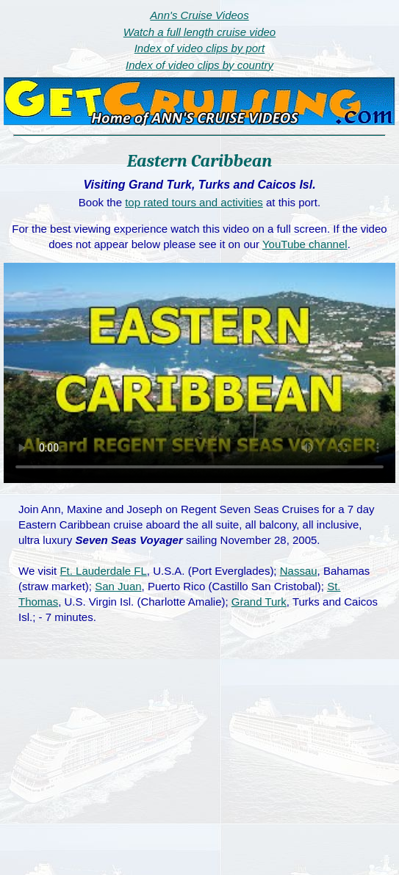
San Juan (118, 586)
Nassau (298, 570)
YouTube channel (305, 244)
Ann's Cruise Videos (199, 15)
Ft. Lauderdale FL (103, 570)
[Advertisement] (200, 765)
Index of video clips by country (199, 65)
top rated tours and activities (194, 202)
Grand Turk (259, 601)
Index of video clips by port (199, 48)
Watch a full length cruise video (199, 32)
